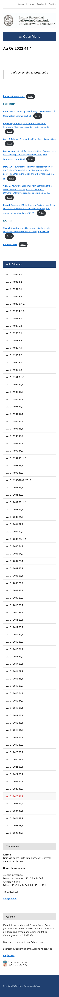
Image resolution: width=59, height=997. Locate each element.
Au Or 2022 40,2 (14, 788)
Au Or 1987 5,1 (14, 318)
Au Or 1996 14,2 (14, 450)
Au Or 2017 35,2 (14, 715)
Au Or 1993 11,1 (14, 399)
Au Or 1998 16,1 (14, 465)
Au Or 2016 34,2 (14, 700)
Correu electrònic (26, 4)
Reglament (8, 955)
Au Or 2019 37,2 (14, 744)
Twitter (52, 4)
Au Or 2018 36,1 (14, 722)
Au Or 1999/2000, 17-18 (18, 480)
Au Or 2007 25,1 (14, 561)
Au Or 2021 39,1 (14, 766)
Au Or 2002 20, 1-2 (16, 502)
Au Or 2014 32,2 (14, 671)
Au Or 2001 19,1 (14, 487)
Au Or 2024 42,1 (14, 810)
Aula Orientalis (14, 264)
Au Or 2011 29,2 (14, 627)
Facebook (41, 4)
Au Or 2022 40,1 (14, 781)
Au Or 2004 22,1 (14, 524)
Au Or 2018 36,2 (14, 729)
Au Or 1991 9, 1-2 (15, 377)
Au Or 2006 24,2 (14, 553)
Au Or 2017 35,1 (14, 707)
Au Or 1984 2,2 (14, 296)
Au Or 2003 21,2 (14, 516)
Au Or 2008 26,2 (14, 583)
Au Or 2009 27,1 (14, 590)
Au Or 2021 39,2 (14, 774)
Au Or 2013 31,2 (14, 656)
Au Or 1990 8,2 (14, 369)
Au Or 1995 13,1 (14, 428)
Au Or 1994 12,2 (14, 421)
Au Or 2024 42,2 (14, 818)
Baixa (30, 96)
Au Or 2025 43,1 (14, 825)
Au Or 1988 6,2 (14, 340)
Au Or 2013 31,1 (14, 649)
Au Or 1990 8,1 (14, 362)
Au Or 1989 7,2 (14, 355)
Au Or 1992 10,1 (14, 384)
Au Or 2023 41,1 (14, 796)
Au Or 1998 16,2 (14, 472)
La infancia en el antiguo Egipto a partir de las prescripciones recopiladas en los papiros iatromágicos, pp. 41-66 (29, 155)
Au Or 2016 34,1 (14, 693)
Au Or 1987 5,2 (14, 325)
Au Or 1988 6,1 (14, 333)
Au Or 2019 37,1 (14, 737)
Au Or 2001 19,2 (14, 494)
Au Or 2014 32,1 (14, 663)
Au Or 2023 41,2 (14, 803)
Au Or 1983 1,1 (14, 274)
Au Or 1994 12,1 (14, 413)
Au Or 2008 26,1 (14, 575)
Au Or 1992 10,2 (14, 391)
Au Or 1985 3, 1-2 (15, 303)
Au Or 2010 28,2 (14, 612)
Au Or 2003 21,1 (14, 509)
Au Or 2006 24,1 (14, 546)
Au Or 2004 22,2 (14, 531)
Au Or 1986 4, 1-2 (15, 311)
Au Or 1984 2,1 (14, 288)
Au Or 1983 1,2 (14, 281)
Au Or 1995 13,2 (14, 436)
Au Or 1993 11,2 (14, 406)
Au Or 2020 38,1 (14, 752)
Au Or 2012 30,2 (14, 641)
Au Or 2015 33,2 (14, 685)
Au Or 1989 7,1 (14, 347)
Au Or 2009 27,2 (14, 597)
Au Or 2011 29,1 (14, 619)
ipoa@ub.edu (10, 898)
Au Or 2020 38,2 (14, 759)
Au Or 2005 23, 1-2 (16, 538)
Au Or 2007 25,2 (14, 568)
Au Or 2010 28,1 (14, 605)
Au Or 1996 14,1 (14, 443)
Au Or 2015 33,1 (14, 678)
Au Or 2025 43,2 (14, 832)
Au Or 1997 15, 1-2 (16, 458)
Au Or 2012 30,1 (14, 634)
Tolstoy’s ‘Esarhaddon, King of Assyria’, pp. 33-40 (29, 139)
